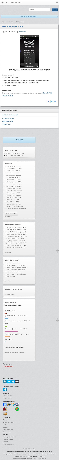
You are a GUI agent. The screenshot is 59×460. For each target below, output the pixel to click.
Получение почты (8, 395)
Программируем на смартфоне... (16, 265)
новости (17, 225)
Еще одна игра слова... (13, 272)
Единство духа (11, 188)
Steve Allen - (10, 202)
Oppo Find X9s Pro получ (14, 232)
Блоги (4, 424)
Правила (5, 441)
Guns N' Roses (11, 184)
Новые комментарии (13, 289)
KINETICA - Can (11, 197)
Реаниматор (6, 420)
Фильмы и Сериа (11, 208)
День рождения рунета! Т (14, 243)
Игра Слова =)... (11, 276)
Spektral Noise (10, 204)
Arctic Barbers (10, 175)
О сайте (5, 427)
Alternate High (10, 193)
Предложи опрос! (20, 352)
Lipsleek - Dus (10, 195)
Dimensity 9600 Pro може (14, 229)
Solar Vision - (10, 173)
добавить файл (11, 213)
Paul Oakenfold (11, 168)
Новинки (8, 163)
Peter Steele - (10, 179)
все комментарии (9, 294)
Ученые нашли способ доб (14, 247)
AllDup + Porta (10, 206)
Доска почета (7, 432)
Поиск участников (8, 429)
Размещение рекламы (9, 437)
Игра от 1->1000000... (13, 263)
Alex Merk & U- (10, 199)
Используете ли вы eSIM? (29, 16)
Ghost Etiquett (10, 177)
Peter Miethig (10, 170)
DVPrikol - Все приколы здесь (15, 153)
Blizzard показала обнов (13, 227)
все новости (8, 252)
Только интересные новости (14, 155)
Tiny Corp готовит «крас (13, 241)
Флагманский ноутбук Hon (14, 236)
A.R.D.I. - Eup (10, 166)
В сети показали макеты (14, 245)
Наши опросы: (11, 302)
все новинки (8, 216)
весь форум (8, 281)
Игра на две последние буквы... (16, 274)
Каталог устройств (8, 422)
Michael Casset (11, 182)
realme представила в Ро (14, 234)
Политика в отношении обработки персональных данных (29, 458)
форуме (16, 260)
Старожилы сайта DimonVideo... (16, 269)
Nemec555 (22, 31)
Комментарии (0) (10, 352)
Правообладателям (8, 444)
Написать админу (8, 439)
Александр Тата (11, 186)
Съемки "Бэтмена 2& (12, 238)
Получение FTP (7, 398)
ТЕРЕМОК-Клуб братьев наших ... (16, 267)
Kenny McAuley (11, 191)
